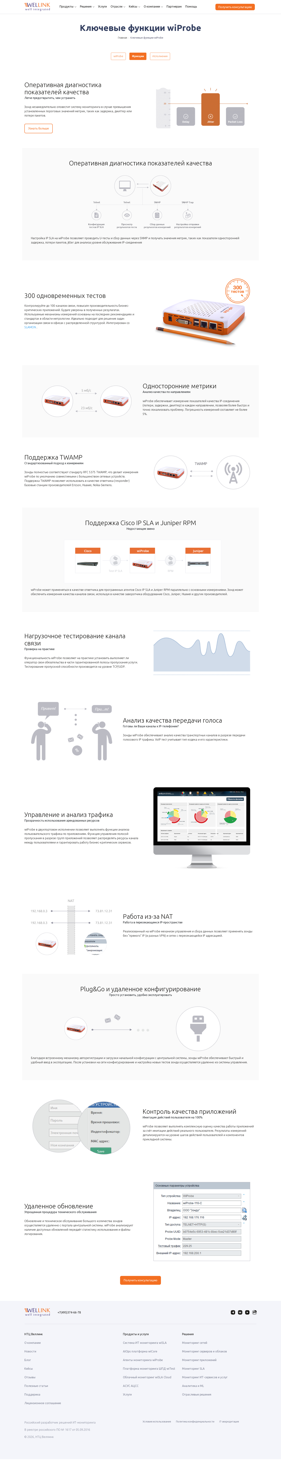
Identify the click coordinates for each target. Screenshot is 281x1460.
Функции (137, 56)
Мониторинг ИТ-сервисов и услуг (204, 1378)
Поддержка (32, 1395)
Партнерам (171, 6)
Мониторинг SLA (193, 1369)
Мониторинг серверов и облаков (204, 1352)
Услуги (99, 6)
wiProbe (115, 56)
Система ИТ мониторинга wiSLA (145, 1343)
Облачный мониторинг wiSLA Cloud (147, 1378)
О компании (149, 6)
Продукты (64, 6)
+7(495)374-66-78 (69, 1313)
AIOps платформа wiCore (140, 1352)
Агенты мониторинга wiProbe (143, 1360)
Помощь (188, 6)
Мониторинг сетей (194, 1343)
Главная (122, 37)
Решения (83, 6)
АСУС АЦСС (131, 1386)
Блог (27, 1360)
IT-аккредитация (229, 1422)
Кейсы (130, 6)
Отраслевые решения (196, 1395)
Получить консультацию (235, 7)
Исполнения (163, 56)
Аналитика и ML (193, 1386)
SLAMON (30, 328)
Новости (30, 1352)
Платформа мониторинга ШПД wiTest (149, 1369)
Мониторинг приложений (199, 1360)
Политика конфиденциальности (195, 1422)
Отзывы (29, 1378)
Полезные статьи (36, 1386)
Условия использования (157, 1422)
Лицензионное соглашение (42, 1404)
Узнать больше (38, 129)
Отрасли (114, 6)
